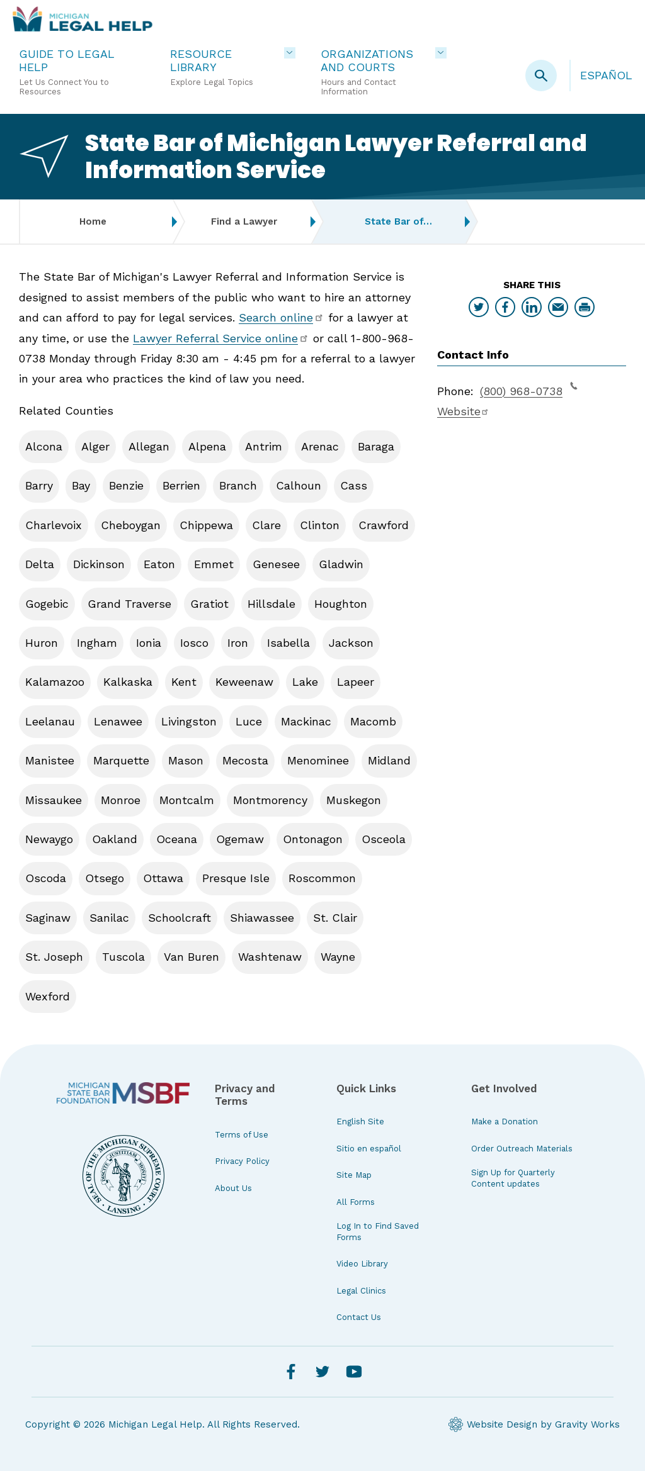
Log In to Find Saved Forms (377, 1231)
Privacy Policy (242, 1161)
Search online (281, 317)
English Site (360, 1121)
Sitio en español (368, 1148)
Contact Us (358, 1317)
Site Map (354, 1175)
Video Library (362, 1263)
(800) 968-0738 (529, 389)
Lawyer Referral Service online (221, 338)
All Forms (355, 1202)
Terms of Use (241, 1134)
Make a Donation (504, 1121)
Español (606, 75)
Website (463, 411)
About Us (233, 1188)
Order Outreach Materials (522, 1148)
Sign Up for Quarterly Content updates (513, 1178)
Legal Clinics (361, 1290)
